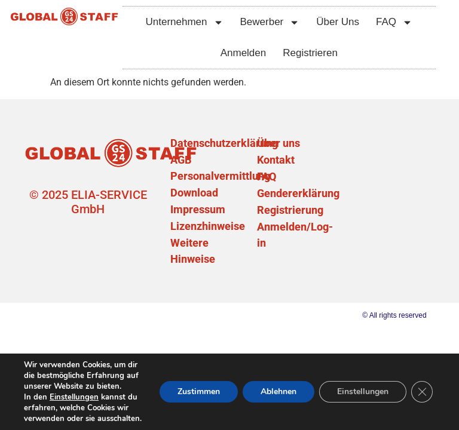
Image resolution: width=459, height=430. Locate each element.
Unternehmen (184, 22)
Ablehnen (278, 391)
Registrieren (310, 53)
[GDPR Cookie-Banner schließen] (422, 392)
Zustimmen (199, 391)
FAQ (394, 22)
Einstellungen (74, 397)
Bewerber (270, 22)
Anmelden (244, 53)
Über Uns (337, 21)
